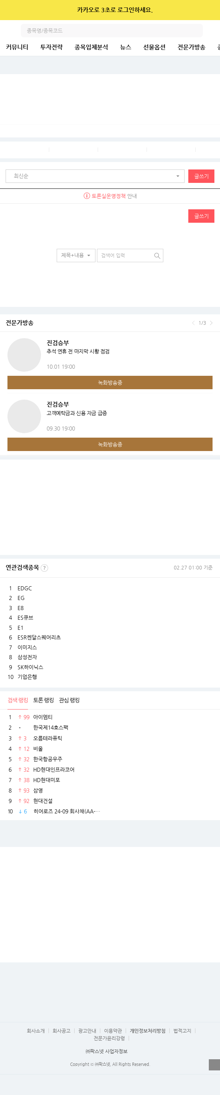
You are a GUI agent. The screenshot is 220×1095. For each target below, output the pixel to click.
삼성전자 (27, 657)
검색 (196, 30)
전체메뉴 (213, 30)
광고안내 (87, 1031)
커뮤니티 (17, 47)
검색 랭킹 (17, 700)
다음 (211, 323)
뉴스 (125, 47)
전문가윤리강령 (109, 1038)
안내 (110, 196)
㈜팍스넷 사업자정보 (107, 1051)
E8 (20, 608)
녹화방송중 (110, 382)
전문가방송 (191, 47)
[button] (97, 176)
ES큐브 (25, 617)
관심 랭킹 (69, 700)
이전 (193, 323)
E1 (20, 628)
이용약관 (113, 1031)
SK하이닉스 (30, 667)
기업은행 (27, 677)
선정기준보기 (44, 568)
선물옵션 (154, 47)
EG (21, 598)
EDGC (25, 588)
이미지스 (27, 647)
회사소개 (36, 1031)
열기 (214, 1064)
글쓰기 (201, 176)
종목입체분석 (91, 47)
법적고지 (182, 1031)
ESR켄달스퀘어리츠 (39, 637)
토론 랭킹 (43, 700)
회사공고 (61, 1031)
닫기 (209, 10)
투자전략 (51, 47)
